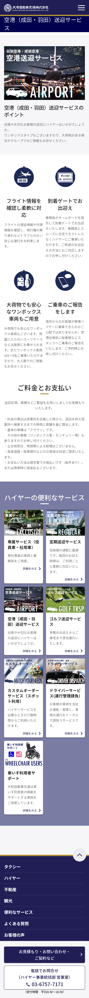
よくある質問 (16, 923)
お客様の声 (14, 935)
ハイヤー (12, 878)
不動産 (10, 889)
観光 (8, 901)
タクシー (12, 867)
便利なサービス (18, 912)
